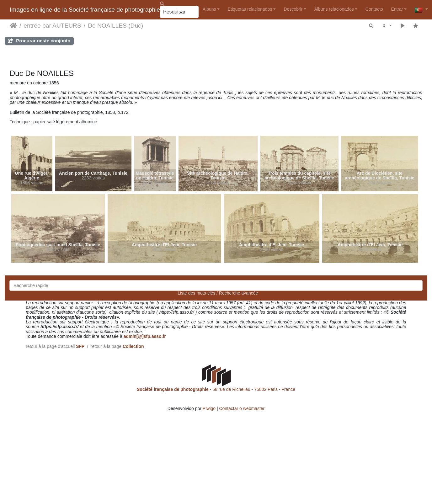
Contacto (374, 9)
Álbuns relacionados (334, 9)
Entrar (397, 9)
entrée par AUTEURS (52, 25)
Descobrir (293, 9)
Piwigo (209, 408)
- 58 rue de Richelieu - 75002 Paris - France (216, 389)
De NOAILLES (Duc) (115, 25)
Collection (133, 346)
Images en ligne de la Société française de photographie (85, 9)
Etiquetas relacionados (250, 9)
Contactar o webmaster (242, 408)
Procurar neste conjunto (39, 40)
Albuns (209, 9)
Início (13, 25)
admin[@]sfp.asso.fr (145, 336)
